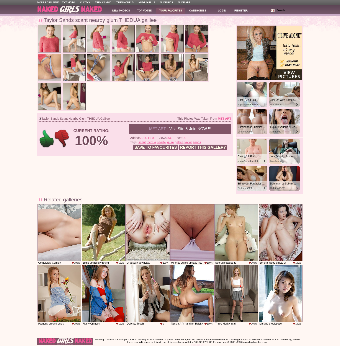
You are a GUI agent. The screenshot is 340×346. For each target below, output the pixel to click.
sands (197, 142)
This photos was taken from (204, 118)
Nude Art (184, 2)
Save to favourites (155, 147)
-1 (62, 138)
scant (141, 142)
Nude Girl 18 (147, 2)
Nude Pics (166, 2)
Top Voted (144, 10)
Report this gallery (203, 147)
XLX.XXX (85, 2)
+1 (46, 138)
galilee (179, 142)
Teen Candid (103, 2)
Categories (197, 10)
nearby (161, 142)
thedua (151, 142)
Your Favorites (170, 10)
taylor (188, 142)
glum (170, 142)
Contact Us (197, 344)
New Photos (121, 10)
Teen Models (125, 2)
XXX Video (68, 2)
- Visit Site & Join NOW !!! (180, 129)
